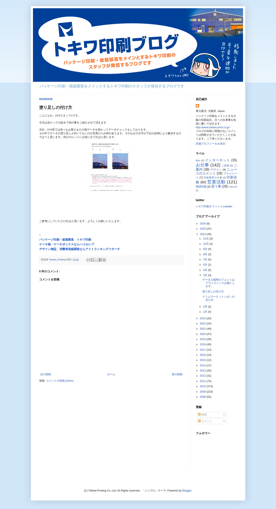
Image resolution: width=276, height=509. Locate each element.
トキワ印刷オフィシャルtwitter (214, 206)
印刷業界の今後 (213, 177)
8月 (205, 254)
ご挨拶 (225, 165)
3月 (205, 275)
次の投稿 (45, 374)
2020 (203, 334)
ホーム (111, 374)
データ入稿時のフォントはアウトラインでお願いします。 (218, 283)
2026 (203, 223)
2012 (203, 375)
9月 (205, 248)
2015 (203, 360)
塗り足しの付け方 (213, 291)
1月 (205, 311)
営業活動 (216, 181)
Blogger (186, 490)
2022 (203, 323)
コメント (205, 421)
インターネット (217, 160)
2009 (203, 391)
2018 (203, 344)
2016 (203, 354)
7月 (205, 259)
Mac (198, 160)
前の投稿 (177, 374)
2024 (203, 234)
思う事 (216, 186)
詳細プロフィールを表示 (210, 143)
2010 (203, 386)
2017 (203, 349)
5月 (205, 264)
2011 (203, 381)
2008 (203, 396)
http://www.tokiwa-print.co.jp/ (213, 127)
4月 (205, 270)
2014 (203, 365)
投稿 (202, 414)
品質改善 (233, 187)
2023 (203, 318)
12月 (206, 238)
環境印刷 (201, 186)
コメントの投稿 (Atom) (60, 380)
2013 (203, 370)
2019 (203, 339)
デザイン (216, 169)
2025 (203, 228)
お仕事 (202, 165)
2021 (203, 328)
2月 (205, 306)
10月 (206, 243)
